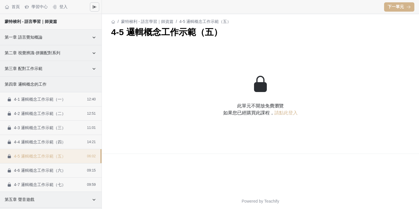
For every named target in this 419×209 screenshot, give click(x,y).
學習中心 (36, 6)
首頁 (12, 6)
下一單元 (399, 6)
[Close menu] (94, 7)
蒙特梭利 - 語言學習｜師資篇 (31, 21)
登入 (60, 6)
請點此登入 (286, 112)
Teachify (271, 201)
